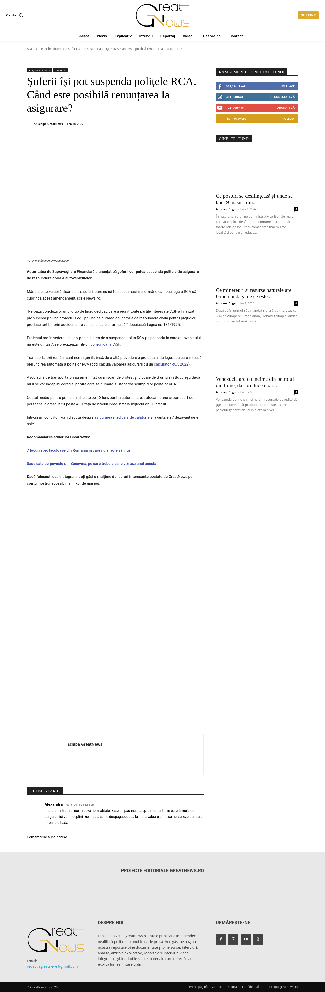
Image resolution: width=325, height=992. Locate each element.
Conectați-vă (284, 97)
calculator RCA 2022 (171, 364)
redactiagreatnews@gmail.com (52, 966)
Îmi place (288, 86)
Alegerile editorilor (51, 49)
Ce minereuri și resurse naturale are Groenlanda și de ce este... (253, 293)
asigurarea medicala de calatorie (122, 417)
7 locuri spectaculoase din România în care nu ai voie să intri (78, 450)
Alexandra (54, 804)
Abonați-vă (286, 107)
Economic (60, 70)
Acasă (31, 49)
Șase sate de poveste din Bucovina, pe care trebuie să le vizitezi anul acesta (91, 463)
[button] (15, 15)
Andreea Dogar (226, 209)
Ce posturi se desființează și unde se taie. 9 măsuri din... (254, 199)
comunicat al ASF (105, 344)
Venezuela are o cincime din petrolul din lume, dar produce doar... (255, 382)
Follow (289, 118)
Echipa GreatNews (50, 124)
